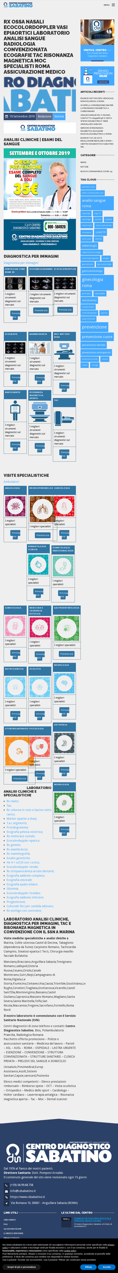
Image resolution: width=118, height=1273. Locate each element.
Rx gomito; (14, 845)
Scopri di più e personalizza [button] (21, 1267)
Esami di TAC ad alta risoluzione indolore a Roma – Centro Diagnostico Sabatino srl (97, 142)
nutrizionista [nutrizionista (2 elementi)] (89, 300)
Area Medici (10, 1220)
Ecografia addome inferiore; (25, 897)
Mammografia (38, 334)
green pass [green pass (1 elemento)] (86, 294)
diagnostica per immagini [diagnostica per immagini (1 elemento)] (91, 252)
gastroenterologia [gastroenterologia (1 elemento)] (104, 264)
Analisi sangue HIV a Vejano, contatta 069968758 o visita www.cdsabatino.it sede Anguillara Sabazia (96, 119)
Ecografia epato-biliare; (22, 884)
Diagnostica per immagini (21, 263)
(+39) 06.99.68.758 (21, 1185)
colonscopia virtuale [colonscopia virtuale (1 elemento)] (104, 225)
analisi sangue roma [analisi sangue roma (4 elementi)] (94, 203)
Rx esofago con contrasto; (24, 910)
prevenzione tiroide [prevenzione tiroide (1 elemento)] (90, 359)
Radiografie (12, 392)
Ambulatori (11, 482)
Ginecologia (13, 608)
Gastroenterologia (66, 608)
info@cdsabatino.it (23, 1191)
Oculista (35, 669)
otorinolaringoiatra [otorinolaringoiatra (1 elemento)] (89, 313)
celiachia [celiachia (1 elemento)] (108, 219)
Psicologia (37, 728)
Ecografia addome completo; (26, 875)
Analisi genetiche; (18, 858)
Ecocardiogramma (41, 269)
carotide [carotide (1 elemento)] (98, 219)
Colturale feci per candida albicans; (30, 906)
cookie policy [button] (70, 1251)
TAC (56, 400)
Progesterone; (16, 902)
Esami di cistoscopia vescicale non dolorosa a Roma (97, 100)
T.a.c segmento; (17, 823)
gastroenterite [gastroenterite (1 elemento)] (87, 264)
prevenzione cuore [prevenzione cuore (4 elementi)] (97, 336)
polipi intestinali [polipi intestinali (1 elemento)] (88, 319)
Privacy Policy (12, 1238)
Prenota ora (41, 310)
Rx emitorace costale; (21, 836)
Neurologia (61, 665)
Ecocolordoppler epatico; (23, 840)
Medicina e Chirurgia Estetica (36, 611)
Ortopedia (60, 725)
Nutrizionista (14, 669)
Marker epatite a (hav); (22, 818)
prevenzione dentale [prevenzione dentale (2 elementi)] (93, 344)
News (83, 162)
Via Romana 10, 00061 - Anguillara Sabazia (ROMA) (44, 1203)
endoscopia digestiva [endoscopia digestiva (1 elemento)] (90, 258)
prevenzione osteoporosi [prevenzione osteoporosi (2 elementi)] (96, 352)
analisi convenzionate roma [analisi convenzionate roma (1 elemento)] (92, 193)
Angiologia (12, 488)
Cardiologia (62, 488)
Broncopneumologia (43, 488)
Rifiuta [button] (88, 1267)
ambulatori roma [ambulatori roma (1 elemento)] (88, 187)
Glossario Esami (12, 1229)
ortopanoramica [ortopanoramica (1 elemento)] (88, 307)
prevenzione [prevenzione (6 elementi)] (94, 327)
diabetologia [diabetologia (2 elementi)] (89, 245)
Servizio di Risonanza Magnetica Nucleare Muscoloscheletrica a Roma (96, 131)
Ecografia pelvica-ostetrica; (25, 832)
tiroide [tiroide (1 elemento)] (84, 365)
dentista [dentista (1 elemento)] (98, 239)
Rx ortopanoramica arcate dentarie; (30, 871)
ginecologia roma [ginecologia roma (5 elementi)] (92, 282)
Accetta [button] (107, 1267)
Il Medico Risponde (13, 1233)
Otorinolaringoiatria (19, 728)
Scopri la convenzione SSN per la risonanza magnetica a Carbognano (97, 108)
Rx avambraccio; (17, 849)
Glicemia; (13, 888)
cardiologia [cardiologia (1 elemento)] (86, 219)
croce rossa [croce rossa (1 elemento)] (86, 239)
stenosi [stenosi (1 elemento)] (105, 359)
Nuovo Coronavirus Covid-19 (96, 171)
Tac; (9, 805)
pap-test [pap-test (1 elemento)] (104, 313)
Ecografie (11, 334)
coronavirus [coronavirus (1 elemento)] (86, 232)
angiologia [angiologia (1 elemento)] (86, 213)
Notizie (84, 167)
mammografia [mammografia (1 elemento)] (100, 294)
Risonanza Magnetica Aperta (36, 395)
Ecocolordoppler (65, 269)
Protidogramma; (17, 827)
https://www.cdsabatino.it (27, 1197)
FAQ (6, 1224)
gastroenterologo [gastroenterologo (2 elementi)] (92, 270)
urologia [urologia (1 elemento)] (95, 365)
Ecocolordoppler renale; (22, 867)
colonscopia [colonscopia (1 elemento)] (87, 225)
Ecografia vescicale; (19, 880)
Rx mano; (13, 801)
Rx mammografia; (18, 853)
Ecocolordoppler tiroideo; (24, 893)
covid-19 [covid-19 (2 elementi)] (100, 232)
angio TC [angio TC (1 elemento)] (97, 213)
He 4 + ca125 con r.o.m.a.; (23, 862)
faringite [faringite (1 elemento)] (106, 258)
